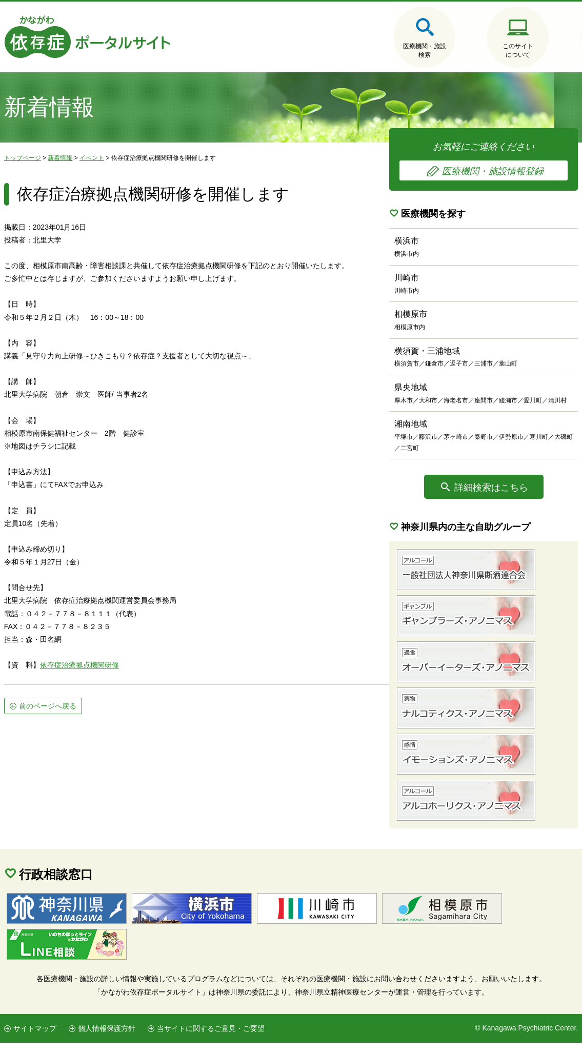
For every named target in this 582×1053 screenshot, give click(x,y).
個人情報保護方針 (106, 1039)
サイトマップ (34, 1039)
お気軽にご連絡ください (501, 160)
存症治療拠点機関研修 (83, 671)
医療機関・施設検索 (352, 51)
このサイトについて (450, 51)
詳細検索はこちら (509, 498)
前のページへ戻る (47, 712)
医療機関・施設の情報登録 (547, 51)
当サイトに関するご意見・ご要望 (210, 1039)
